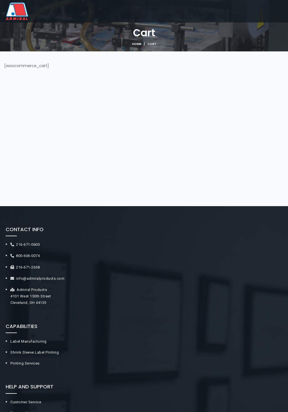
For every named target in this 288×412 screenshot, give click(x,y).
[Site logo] (17, 11)
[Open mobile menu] (284, 11)
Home (136, 44)
